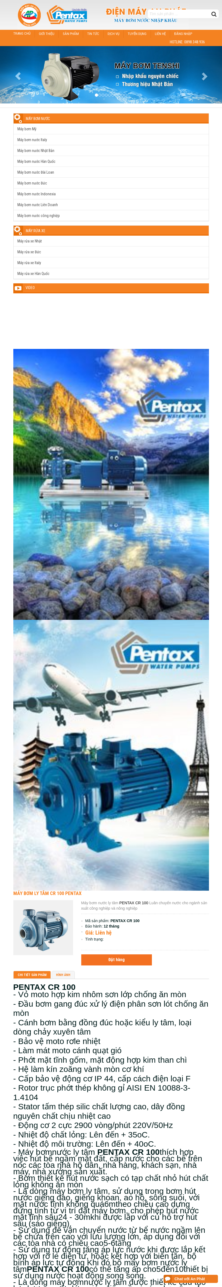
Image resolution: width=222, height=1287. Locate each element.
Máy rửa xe (35, 231)
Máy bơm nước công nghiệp (38, 215)
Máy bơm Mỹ (26, 129)
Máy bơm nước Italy (32, 140)
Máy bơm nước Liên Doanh (37, 205)
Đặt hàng (116, 959)
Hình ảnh (63, 975)
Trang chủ (21, 33)
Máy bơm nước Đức (32, 183)
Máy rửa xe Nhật (29, 241)
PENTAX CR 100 (133, 903)
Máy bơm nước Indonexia (36, 194)
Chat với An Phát (189, 1279)
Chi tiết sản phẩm (32, 975)
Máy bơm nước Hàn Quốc (36, 161)
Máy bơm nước (38, 118)
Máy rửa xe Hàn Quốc (33, 273)
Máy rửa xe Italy (29, 263)
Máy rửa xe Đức (29, 252)
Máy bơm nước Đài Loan (35, 172)
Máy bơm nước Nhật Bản (35, 150)
